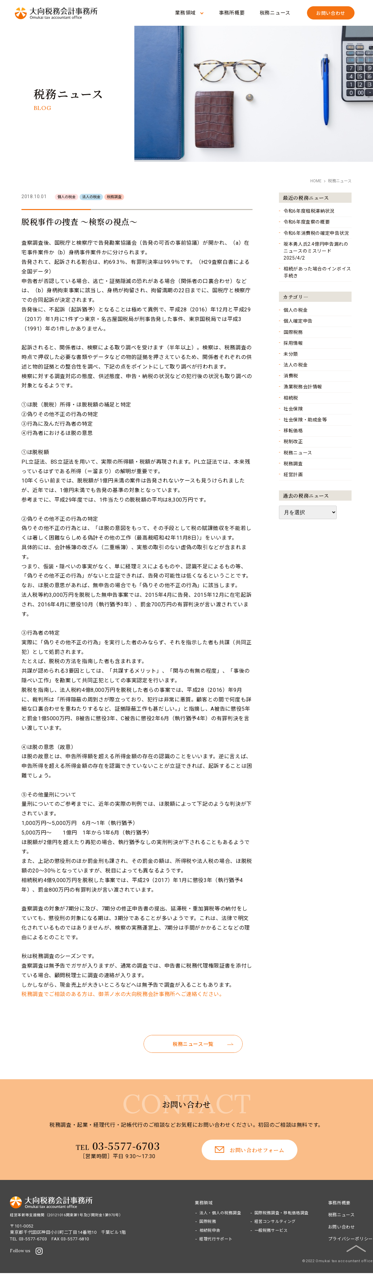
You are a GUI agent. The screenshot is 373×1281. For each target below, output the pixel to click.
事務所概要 (232, 13)
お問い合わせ (341, 1227)
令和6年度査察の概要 (307, 222)
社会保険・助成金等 (305, 419)
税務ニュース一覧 (193, 1044)
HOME (316, 181)
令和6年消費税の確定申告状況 (316, 233)
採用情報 (293, 343)
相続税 (291, 398)
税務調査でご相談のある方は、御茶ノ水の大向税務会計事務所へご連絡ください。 (123, 994)
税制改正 (293, 441)
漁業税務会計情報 (303, 386)
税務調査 (293, 463)
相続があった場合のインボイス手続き (317, 272)
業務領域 (185, 13)
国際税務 (293, 332)
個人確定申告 (298, 321)
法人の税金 (296, 365)
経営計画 (293, 474)
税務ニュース (275, 13)
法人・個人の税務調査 (220, 1213)
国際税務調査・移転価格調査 (281, 1213)
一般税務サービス (271, 1230)
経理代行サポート (216, 1239)
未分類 (291, 354)
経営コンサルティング (275, 1221)
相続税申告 (209, 1230)
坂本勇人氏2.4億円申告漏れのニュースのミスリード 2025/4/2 (316, 251)
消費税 (291, 375)
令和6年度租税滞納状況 (309, 211)
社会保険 (293, 408)
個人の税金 (296, 310)
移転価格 (293, 430)
